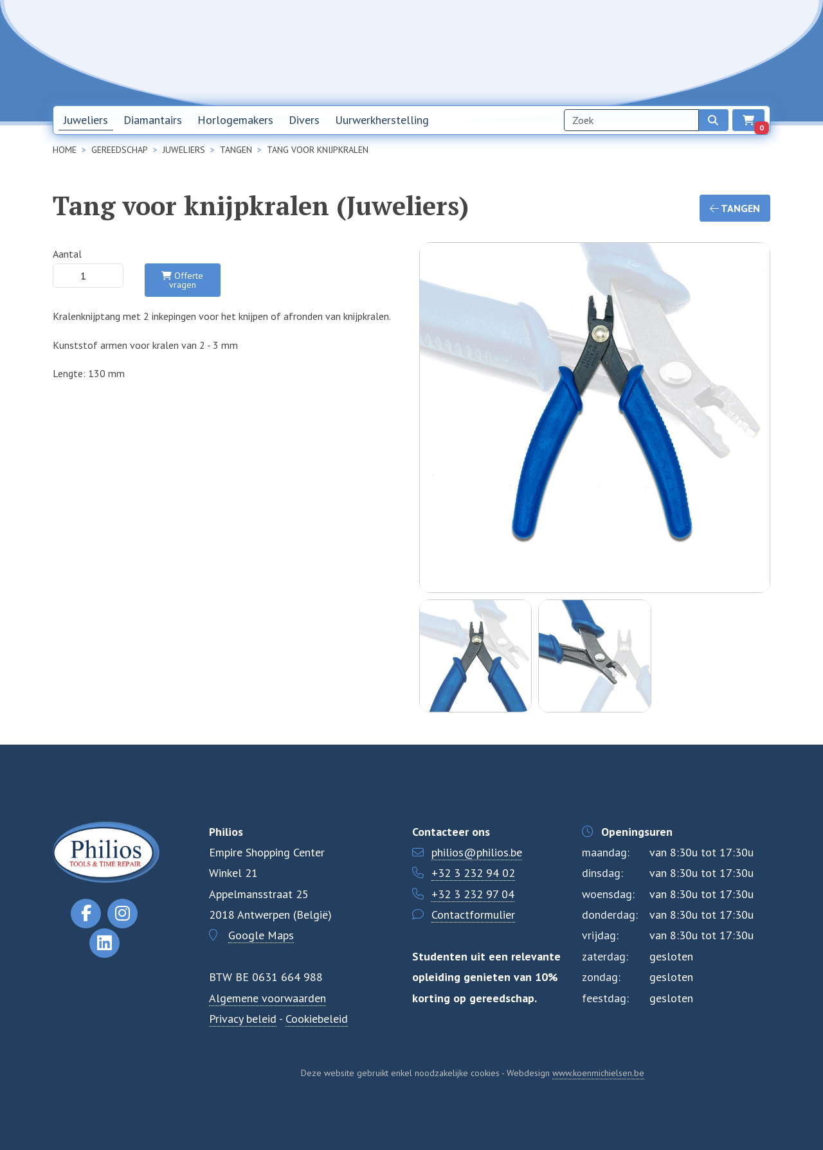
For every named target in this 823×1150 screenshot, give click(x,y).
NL (713, 52)
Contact (669, 52)
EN (746, 52)
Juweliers (86, 119)
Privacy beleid (242, 1018)
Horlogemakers (235, 119)
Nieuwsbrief (549, 52)
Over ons (613, 52)
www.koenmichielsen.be (598, 1073)
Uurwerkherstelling (382, 119)
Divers (304, 119)
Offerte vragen (182, 280)
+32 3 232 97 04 (472, 894)
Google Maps (261, 935)
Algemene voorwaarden (267, 998)
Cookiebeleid (316, 1018)
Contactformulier (473, 914)
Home (491, 52)
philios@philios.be (476, 852)
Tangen (735, 208)
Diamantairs (152, 119)
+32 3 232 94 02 (473, 872)
